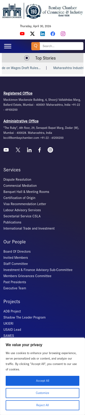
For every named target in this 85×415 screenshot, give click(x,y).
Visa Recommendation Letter (24, 204)
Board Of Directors (17, 251)
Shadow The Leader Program (24, 317)
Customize (42, 393)
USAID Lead (12, 330)
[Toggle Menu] (7, 46)
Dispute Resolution (17, 180)
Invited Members (15, 258)
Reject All (42, 405)
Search (35, 46)
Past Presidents (14, 282)
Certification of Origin (19, 198)
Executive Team (14, 288)
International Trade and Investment (29, 228)
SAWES (8, 336)
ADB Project (12, 311)
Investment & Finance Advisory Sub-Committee (38, 270)
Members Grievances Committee (27, 276)
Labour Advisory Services (22, 210)
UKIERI (8, 323)
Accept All (42, 381)
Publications (12, 222)
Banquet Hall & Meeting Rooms (26, 192)
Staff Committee (15, 264)
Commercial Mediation (20, 186)
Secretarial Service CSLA (22, 216)
